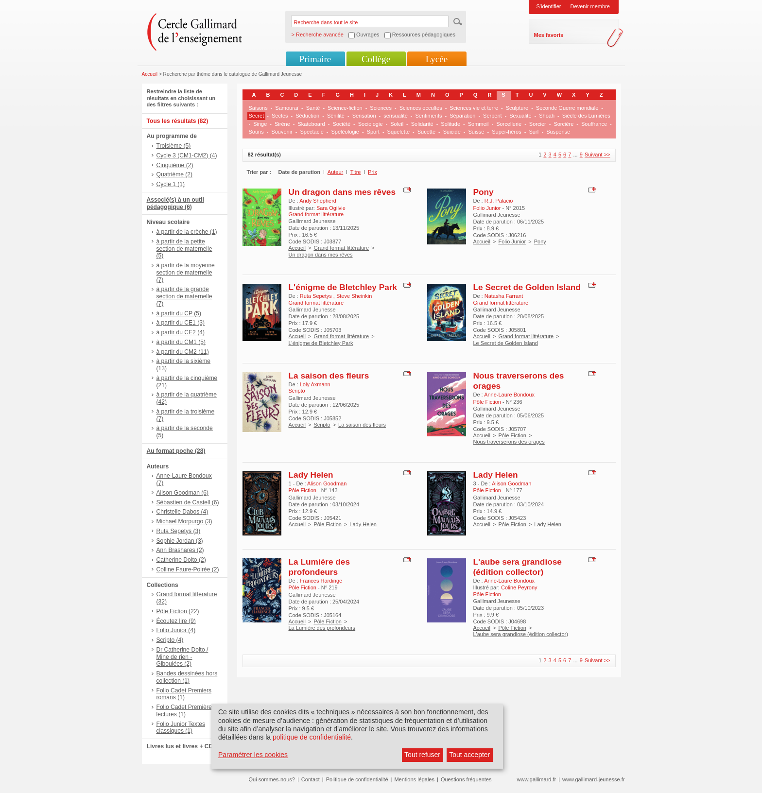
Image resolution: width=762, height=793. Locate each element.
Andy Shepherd (317, 201)
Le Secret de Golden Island (527, 287)
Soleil (396, 124)
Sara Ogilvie (331, 208)
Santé (313, 108)
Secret (256, 116)
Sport (373, 132)
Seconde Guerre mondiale (567, 108)
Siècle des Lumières (586, 116)
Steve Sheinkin (354, 296)
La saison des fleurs (329, 375)
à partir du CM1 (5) (181, 342)
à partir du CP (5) (179, 313)
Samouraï (286, 108)
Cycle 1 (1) (170, 184)
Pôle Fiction (512, 435)
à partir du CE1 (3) (180, 322)
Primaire (315, 59)
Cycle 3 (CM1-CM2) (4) (186, 155)
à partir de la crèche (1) (186, 231)
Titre (355, 172)
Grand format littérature (341, 248)
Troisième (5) (173, 145)
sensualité (395, 116)
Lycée (437, 59)
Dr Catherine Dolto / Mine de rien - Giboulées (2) (182, 657)
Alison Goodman (326, 483)
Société (341, 124)
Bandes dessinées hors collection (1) (187, 677)
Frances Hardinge (321, 581)
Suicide (452, 132)
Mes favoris (549, 35)
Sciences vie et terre (474, 108)
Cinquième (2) (174, 165)
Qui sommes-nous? (272, 779)
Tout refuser (422, 755)
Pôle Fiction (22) (177, 611)
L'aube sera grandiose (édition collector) (517, 567)
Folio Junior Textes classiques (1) (181, 728)
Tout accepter (469, 755)
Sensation (364, 116)
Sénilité (336, 116)
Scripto (321, 425)
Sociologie (370, 124)
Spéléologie (345, 132)
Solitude (450, 124)
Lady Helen (311, 475)
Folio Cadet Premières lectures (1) (185, 711)
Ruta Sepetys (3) (178, 531)
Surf (533, 132)
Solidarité (422, 124)
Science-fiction (345, 108)
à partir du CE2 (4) (180, 332)
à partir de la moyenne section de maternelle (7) (185, 272)
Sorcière (563, 124)
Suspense (558, 132)
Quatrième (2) (174, 174)
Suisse (476, 132)
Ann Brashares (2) (180, 550)
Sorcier (537, 124)
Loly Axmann (315, 384)
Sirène (282, 124)
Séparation (462, 116)
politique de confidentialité (312, 737)
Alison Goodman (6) (182, 492)
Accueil (150, 74)
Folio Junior (512, 241)
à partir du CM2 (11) (182, 351)
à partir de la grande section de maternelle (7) (184, 296)
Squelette (398, 132)
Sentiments (428, 116)
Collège (376, 59)
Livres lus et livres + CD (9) (184, 746)
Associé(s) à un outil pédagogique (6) (175, 203)
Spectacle (311, 132)
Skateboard (311, 124)
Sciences (381, 108)
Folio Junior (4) (176, 630)
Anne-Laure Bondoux (509, 394)
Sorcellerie (508, 124)
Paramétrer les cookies (253, 755)
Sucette (426, 132)
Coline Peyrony (519, 587)
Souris (256, 132)
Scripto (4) (170, 640)
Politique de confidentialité (357, 779)
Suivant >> (597, 154)
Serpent (492, 116)
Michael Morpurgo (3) (184, 521)
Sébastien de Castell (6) (187, 502)
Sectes (280, 116)
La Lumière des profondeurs (319, 567)
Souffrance (594, 124)
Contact (310, 779)
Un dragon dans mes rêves (342, 192)
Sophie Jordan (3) (179, 540)
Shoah (546, 116)
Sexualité (520, 116)
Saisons (258, 108)
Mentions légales (414, 779)
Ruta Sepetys (316, 296)
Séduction (307, 116)
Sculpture (517, 108)
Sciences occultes (420, 108)
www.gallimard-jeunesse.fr (593, 779)
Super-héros (506, 132)
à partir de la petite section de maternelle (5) (184, 248)
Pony (483, 192)
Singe (260, 124)
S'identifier (549, 6)
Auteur (335, 172)
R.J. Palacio (499, 201)
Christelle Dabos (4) (182, 511)
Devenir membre (590, 6)
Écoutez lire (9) (176, 621)
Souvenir (281, 132)
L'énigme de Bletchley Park (343, 287)
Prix (372, 172)
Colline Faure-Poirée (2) (187, 569)
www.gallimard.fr (536, 779)
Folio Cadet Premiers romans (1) (184, 694)
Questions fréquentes (466, 779)
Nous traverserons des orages (509, 442)
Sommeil (478, 124)
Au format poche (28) (176, 451)
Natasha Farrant (504, 296)
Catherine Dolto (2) (181, 559)
